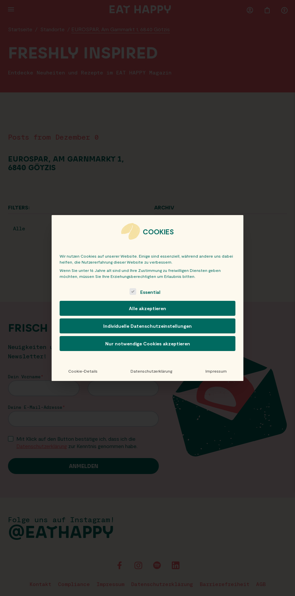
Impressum (216, 371)
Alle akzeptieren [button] (147, 308)
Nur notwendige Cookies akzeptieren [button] (147, 343)
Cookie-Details (83, 371)
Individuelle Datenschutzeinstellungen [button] (147, 326)
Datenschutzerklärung (151, 371)
